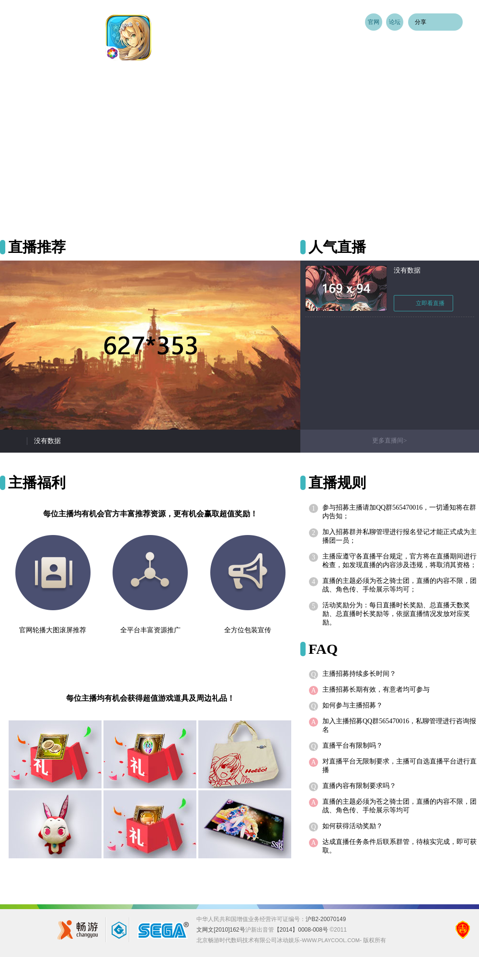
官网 (373, 22)
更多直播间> (389, 440)
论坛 (394, 22)
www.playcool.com (331, 940)
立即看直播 (424, 303)
